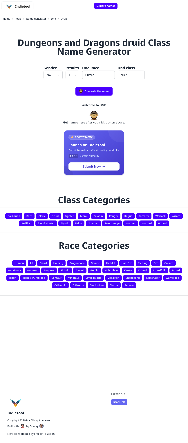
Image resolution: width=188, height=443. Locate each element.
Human (19, 263)
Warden (130, 223)
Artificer (26, 223)
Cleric (41, 216)
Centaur (56, 277)
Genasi (80, 270)
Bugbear (49, 270)
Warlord (147, 223)
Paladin (98, 216)
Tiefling (142, 263)
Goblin (94, 270)
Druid (64, 18)
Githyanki (60, 285)
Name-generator (36, 18)
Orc (156, 263)
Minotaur (73, 277)
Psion (78, 223)
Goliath (168, 263)
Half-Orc (127, 263)
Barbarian (14, 216)
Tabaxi (176, 270)
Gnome (95, 263)
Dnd (53, 18)
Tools (18, 18)
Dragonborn (77, 263)
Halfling (58, 263)
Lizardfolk (159, 270)
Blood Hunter (46, 223)
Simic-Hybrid (93, 277)
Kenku (128, 270)
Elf (31, 263)
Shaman (93, 223)
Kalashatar (152, 277)
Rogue (128, 216)
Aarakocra (14, 270)
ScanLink (119, 402)
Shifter (114, 285)
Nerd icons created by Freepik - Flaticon (31, 433)
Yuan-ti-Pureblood (34, 277)
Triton (12, 277)
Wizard (176, 216)
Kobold (142, 270)
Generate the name (94, 91)
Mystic (65, 223)
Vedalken (113, 277)
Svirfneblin (97, 285)
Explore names (105, 6)
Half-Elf (110, 263)
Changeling (133, 277)
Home (6, 18)
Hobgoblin (111, 270)
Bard (29, 216)
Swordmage (112, 223)
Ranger (113, 216)
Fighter (69, 216)
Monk (83, 216)
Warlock (160, 216)
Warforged (172, 277)
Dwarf (43, 263)
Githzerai (78, 285)
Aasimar (32, 270)
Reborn (129, 285)
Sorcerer (144, 216)
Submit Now (94, 166)
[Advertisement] (94, 330)
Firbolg (65, 270)
